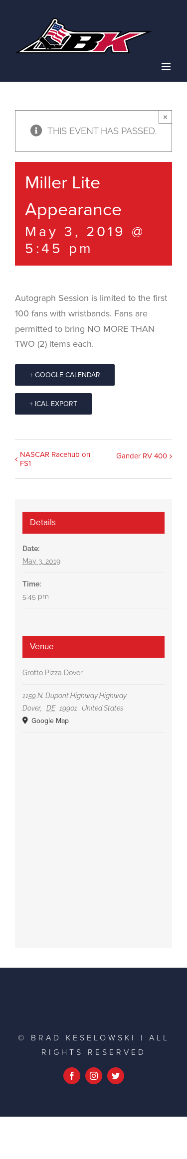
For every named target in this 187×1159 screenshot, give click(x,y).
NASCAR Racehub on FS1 (55, 459)
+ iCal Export (53, 404)
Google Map (49, 721)
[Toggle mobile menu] (167, 66)
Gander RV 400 (141, 455)
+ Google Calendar (64, 375)
